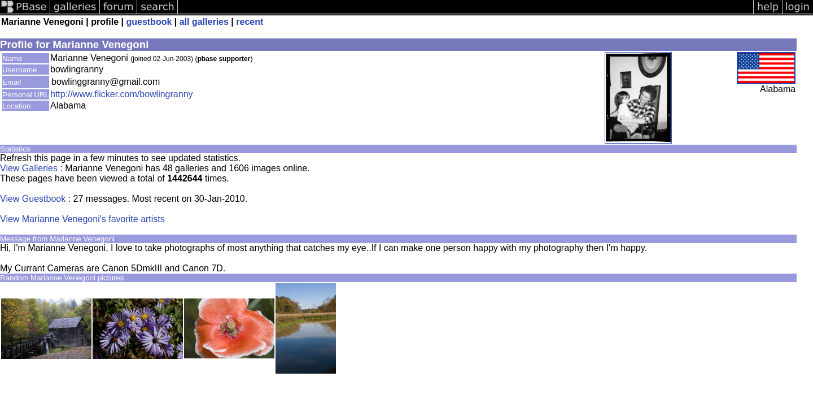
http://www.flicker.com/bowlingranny (121, 94)
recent (249, 22)
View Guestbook (32, 199)
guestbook (149, 22)
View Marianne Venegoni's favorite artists (82, 219)
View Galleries (29, 168)
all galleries (204, 22)
